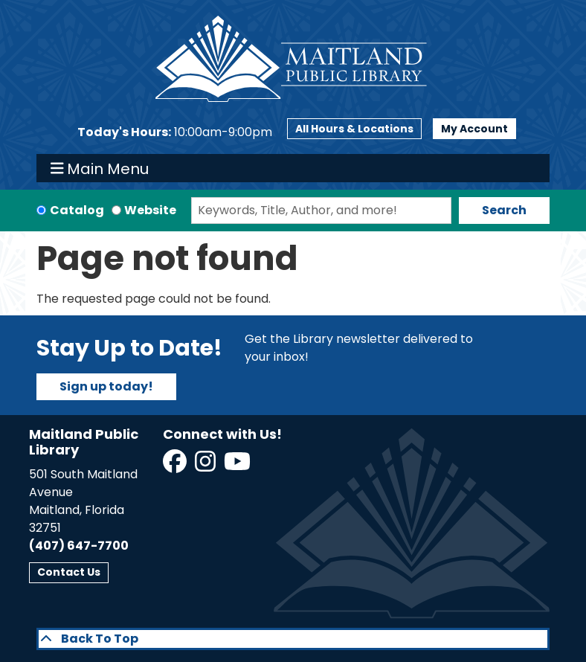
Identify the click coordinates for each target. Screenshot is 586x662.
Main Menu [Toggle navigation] (100, 168)
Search (504, 210)
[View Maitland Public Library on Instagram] (206, 466)
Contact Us (68, 572)
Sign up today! (106, 386)
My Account (474, 128)
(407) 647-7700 (79, 545)
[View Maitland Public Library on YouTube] (238, 466)
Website (150, 210)
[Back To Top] (293, 639)
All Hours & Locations (354, 128)
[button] (175, 132)
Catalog (77, 210)
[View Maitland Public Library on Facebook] (176, 466)
